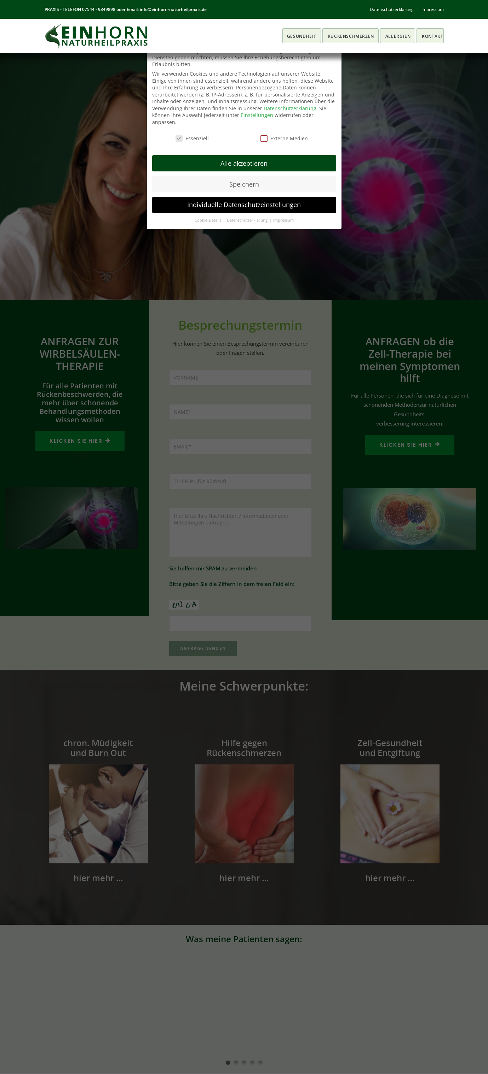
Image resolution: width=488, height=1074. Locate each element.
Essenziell (192, 138)
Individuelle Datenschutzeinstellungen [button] (244, 204)
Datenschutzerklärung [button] (248, 220)
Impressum (432, 9)
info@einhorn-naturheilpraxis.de (173, 9)
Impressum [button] (283, 220)
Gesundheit (301, 36)
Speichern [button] (244, 184)
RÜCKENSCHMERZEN (351, 36)
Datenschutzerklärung (392, 9)
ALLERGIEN (398, 36)
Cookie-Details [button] (208, 220)
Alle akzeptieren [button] (244, 163)
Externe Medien (284, 138)
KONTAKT (432, 36)
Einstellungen (257, 115)
